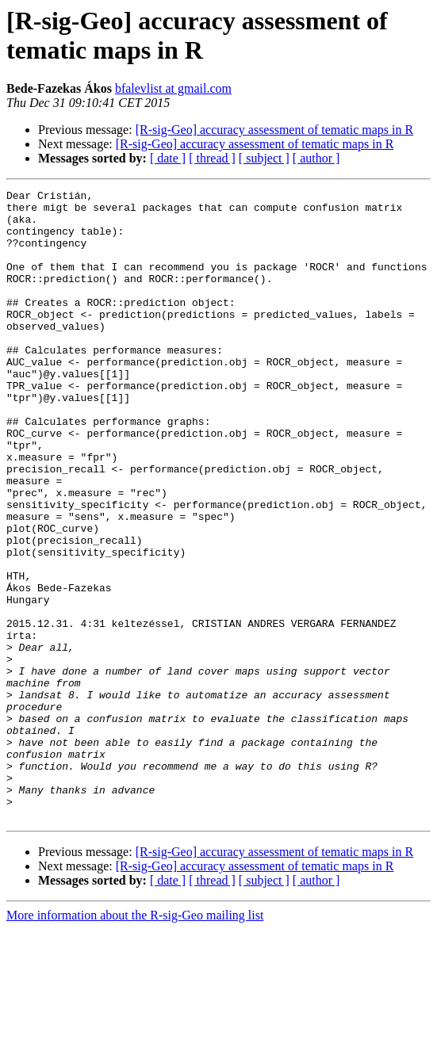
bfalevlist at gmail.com (173, 88)
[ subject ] (264, 158)
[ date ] (168, 158)
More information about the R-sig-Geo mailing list (134, 1041)
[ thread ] (212, 158)
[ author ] (316, 158)
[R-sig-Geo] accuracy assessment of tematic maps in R (275, 129)
